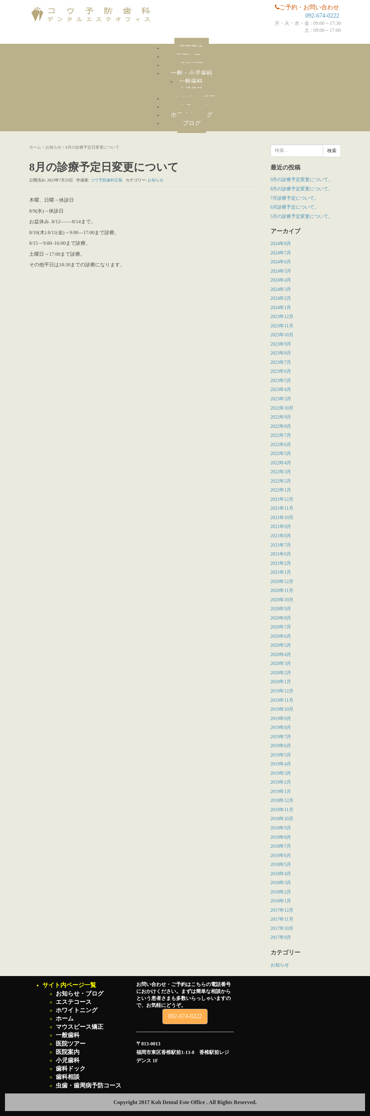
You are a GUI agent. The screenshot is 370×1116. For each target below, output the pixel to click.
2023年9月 (281, 344)
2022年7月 (281, 435)
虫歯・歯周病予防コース (88, 1085)
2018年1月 (281, 900)
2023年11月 (282, 325)
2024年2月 (281, 298)
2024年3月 (281, 289)
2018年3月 (281, 882)
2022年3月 (281, 471)
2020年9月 (281, 608)
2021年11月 (282, 508)
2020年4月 (281, 654)
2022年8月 (281, 426)
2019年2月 (281, 782)
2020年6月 (281, 636)
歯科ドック (71, 1068)
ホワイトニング (76, 1010)
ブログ (192, 123)
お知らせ (53, 147)
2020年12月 (282, 581)
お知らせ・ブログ (79, 993)
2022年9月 (281, 417)
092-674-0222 (322, 15)
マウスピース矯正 (79, 1026)
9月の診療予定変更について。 (302, 179)
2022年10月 (282, 408)
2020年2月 (281, 672)
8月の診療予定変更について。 (302, 188)
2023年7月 (281, 362)
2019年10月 (282, 709)
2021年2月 (281, 563)
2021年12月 (282, 499)
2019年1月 (281, 791)
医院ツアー (71, 1043)
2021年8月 (281, 535)
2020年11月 (282, 590)
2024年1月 (281, 307)
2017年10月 (282, 928)
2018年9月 (281, 827)
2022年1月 (281, 490)
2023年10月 (282, 334)
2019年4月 (281, 763)
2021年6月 (281, 554)
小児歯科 (68, 1060)
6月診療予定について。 (295, 207)
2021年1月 (281, 572)
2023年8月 (281, 353)
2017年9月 (281, 937)
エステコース (74, 1002)
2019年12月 (282, 691)
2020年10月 (282, 599)
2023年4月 (281, 389)
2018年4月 (281, 873)
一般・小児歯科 (192, 73)
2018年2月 (281, 891)
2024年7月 (281, 252)
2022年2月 (281, 481)
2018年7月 (281, 846)
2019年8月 (281, 727)
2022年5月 (281, 453)
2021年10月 (282, 517)
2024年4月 (281, 280)
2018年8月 (281, 837)
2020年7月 (281, 626)
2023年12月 (282, 316)
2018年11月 (282, 809)
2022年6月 (281, 444)
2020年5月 (281, 645)
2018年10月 (282, 818)
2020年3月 (281, 663)
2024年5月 (281, 271)
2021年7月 (281, 545)
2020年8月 (281, 618)
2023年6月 (281, 371)
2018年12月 (282, 800)
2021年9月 (281, 526)
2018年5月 (281, 864)
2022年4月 (281, 462)
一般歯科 (191, 81)
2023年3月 (281, 398)
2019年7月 (281, 736)
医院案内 (68, 1052)
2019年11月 (282, 700)
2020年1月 (281, 681)
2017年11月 (282, 919)
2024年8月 (281, 243)
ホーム (35, 147)
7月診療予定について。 (295, 198)
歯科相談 (68, 1077)
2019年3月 (281, 773)
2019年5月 (281, 755)
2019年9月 (281, 718)
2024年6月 (281, 261)
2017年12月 (282, 910)
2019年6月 (281, 745)
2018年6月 (281, 855)
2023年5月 (281, 380)
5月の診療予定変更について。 (302, 216)
